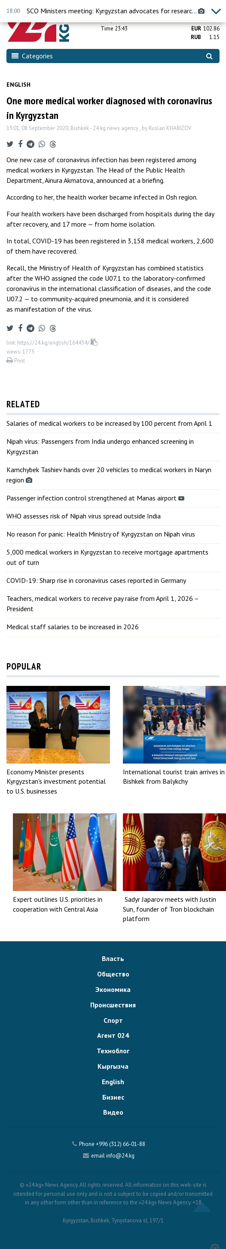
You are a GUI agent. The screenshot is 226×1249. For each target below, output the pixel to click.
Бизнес (113, 1097)
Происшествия (113, 1004)
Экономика (113, 989)
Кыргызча (113, 1066)
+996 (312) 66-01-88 (120, 1144)
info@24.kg (120, 1155)
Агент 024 (113, 1035)
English (18, 84)
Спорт (113, 1020)
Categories (32, 56)
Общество (113, 974)
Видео (113, 1112)
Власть (113, 958)
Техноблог (113, 1050)
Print (15, 360)
